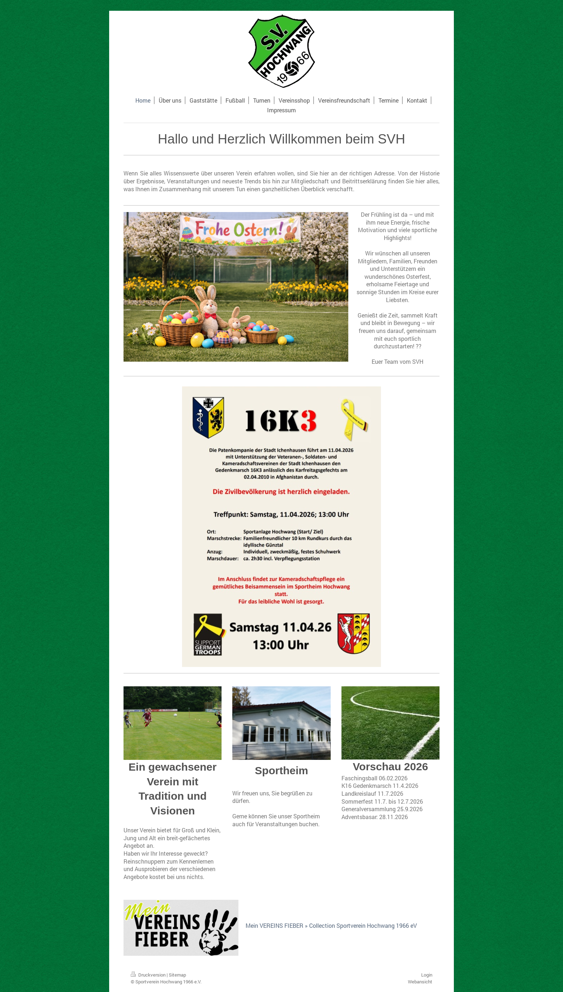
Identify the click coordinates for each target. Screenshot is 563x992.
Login (426, 975)
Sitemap (177, 975)
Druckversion (149, 975)
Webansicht (420, 981)
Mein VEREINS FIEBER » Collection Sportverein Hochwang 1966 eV (331, 925)
